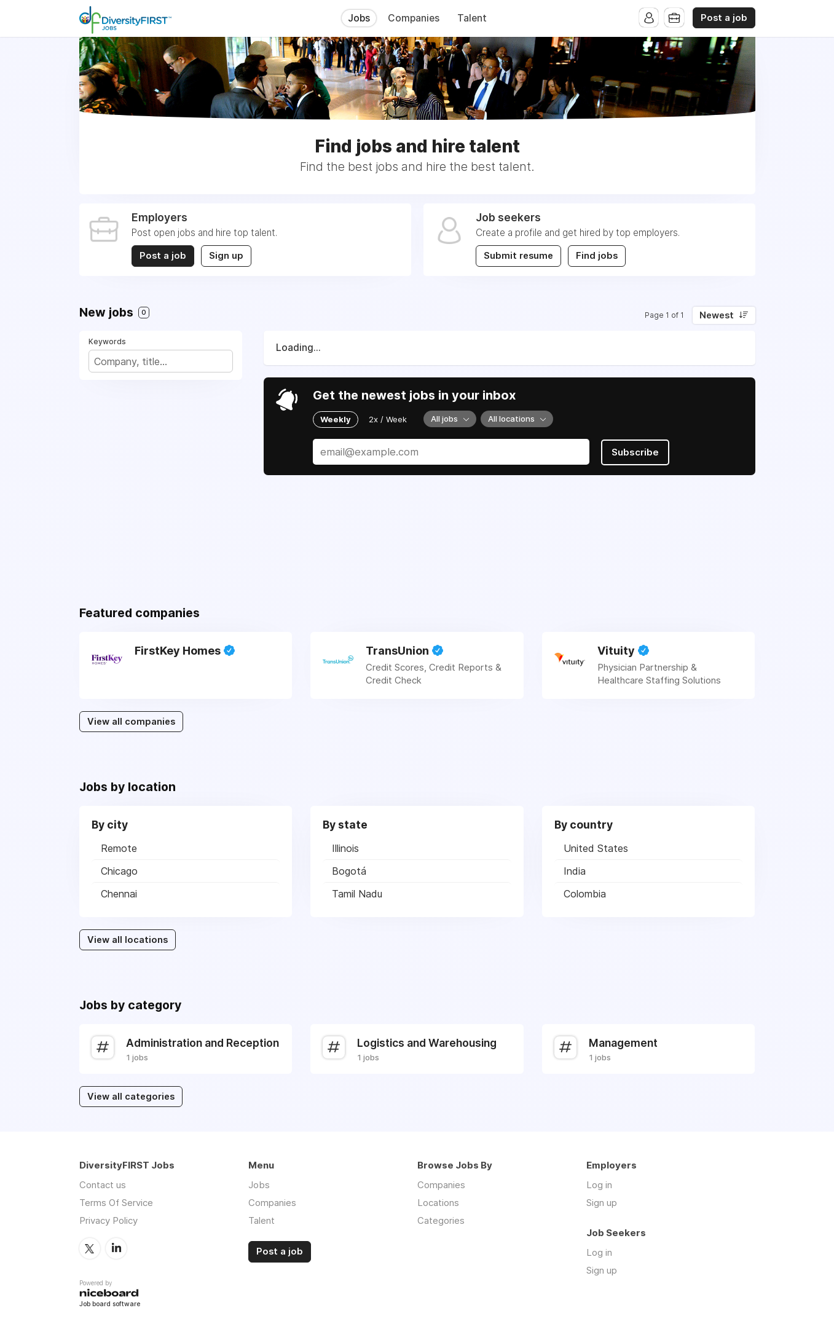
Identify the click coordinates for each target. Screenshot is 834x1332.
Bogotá (349, 871)
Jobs (359, 18)
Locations (438, 1202)
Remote (119, 848)
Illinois (345, 848)
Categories (441, 1220)
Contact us (102, 1185)
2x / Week (388, 419)
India (575, 871)
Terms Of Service (116, 1202)
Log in (599, 1185)
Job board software (109, 1304)
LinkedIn (116, 1247)
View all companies (131, 721)
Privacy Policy (108, 1220)
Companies (413, 18)
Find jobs (597, 255)
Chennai (119, 894)
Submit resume (518, 255)
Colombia (585, 894)
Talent (472, 18)
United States (596, 848)
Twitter (89, 1247)
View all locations (127, 939)
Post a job (724, 17)
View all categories (131, 1096)
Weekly (335, 419)
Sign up (227, 255)
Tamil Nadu (357, 894)
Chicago (119, 871)
